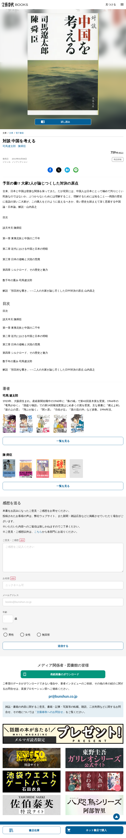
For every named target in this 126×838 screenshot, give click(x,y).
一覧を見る (63, 440)
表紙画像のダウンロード (64, 674)
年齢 (5, 612)
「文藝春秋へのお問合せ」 (50, 711)
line (75, 170)
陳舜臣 (22, 146)
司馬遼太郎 (9, 146)
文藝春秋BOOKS (14, 4)
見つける (110, 4)
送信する (63, 646)
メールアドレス (11, 595)
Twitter (58, 170)
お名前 (6, 578)
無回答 (46, 634)
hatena (67, 170)
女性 (28, 634)
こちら (38, 531)
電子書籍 (20, 133)
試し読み (65, 121)
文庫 (11, 133)
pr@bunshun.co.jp (63, 696)
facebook (50, 170)
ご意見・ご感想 (11, 540)
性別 (5, 628)
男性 (11, 634)
